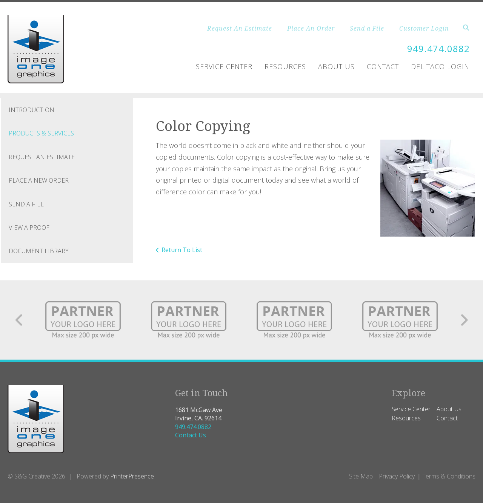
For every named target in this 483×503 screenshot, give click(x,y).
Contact (383, 66)
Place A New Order (39, 180)
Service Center (224, 66)
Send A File (26, 204)
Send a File (367, 28)
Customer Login (424, 28)
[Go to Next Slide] (464, 320)
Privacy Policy (397, 476)
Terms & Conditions (448, 476)
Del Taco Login (440, 66)
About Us (336, 66)
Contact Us (190, 435)
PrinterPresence (132, 476)
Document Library (39, 251)
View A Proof (29, 227)
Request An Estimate (239, 28)
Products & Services (41, 133)
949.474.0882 (438, 48)
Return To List (182, 250)
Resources (285, 66)
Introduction (31, 110)
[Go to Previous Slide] (19, 320)
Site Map (361, 476)
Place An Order (311, 28)
